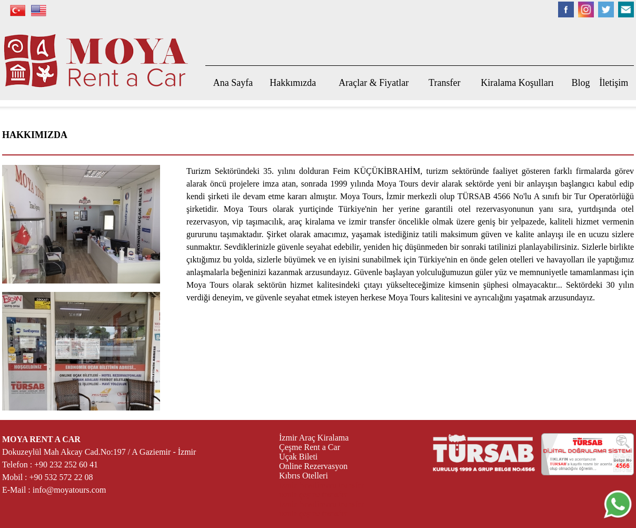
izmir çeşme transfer (313, 494)
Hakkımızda (293, 82)
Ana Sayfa (233, 82)
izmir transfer (372, 221)
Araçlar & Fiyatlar (374, 82)
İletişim (613, 82)
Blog (581, 82)
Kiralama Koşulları (517, 82)
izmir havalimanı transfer (321, 485)
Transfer (444, 82)
